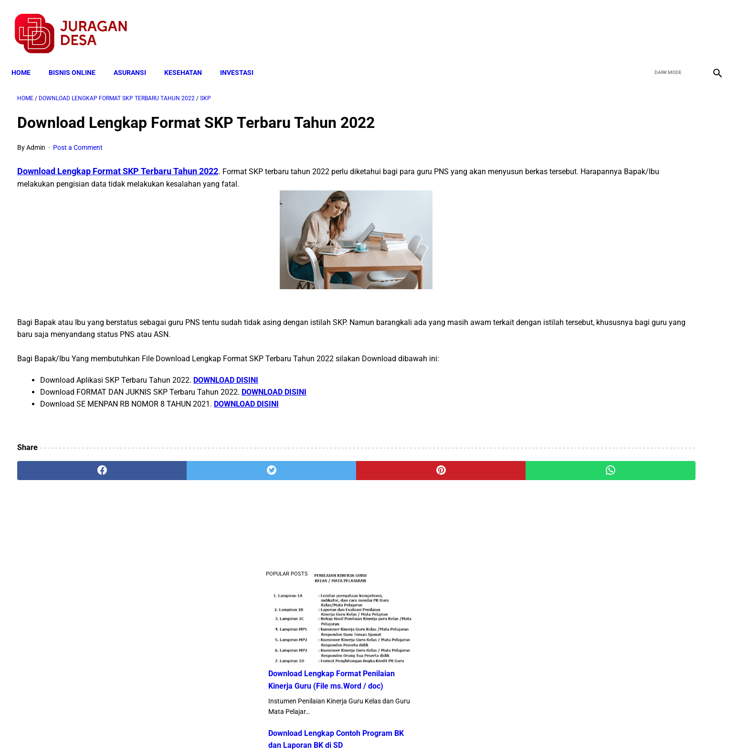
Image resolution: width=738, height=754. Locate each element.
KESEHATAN (189, 58)
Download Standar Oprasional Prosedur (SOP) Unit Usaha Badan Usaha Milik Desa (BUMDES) (619, 370)
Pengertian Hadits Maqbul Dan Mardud (618, 429)
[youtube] (688, 24)
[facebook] (643, 24)
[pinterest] (313, 461)
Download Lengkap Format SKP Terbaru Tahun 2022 (117, 162)
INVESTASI (242, 58)
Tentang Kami (493, 729)
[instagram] (710, 24)
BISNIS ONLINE (77, 58)
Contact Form (443, 729)
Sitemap (401, 729)
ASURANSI (135, 58)
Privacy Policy (318, 729)
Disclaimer (363, 729)
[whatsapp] (432, 461)
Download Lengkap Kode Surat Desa (613, 310)
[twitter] (665, 24)
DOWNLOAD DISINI (225, 371)
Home (26, 58)
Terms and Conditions (256, 729)
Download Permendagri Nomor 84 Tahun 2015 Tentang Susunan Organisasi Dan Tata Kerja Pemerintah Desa (621, 631)
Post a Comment (78, 139)
